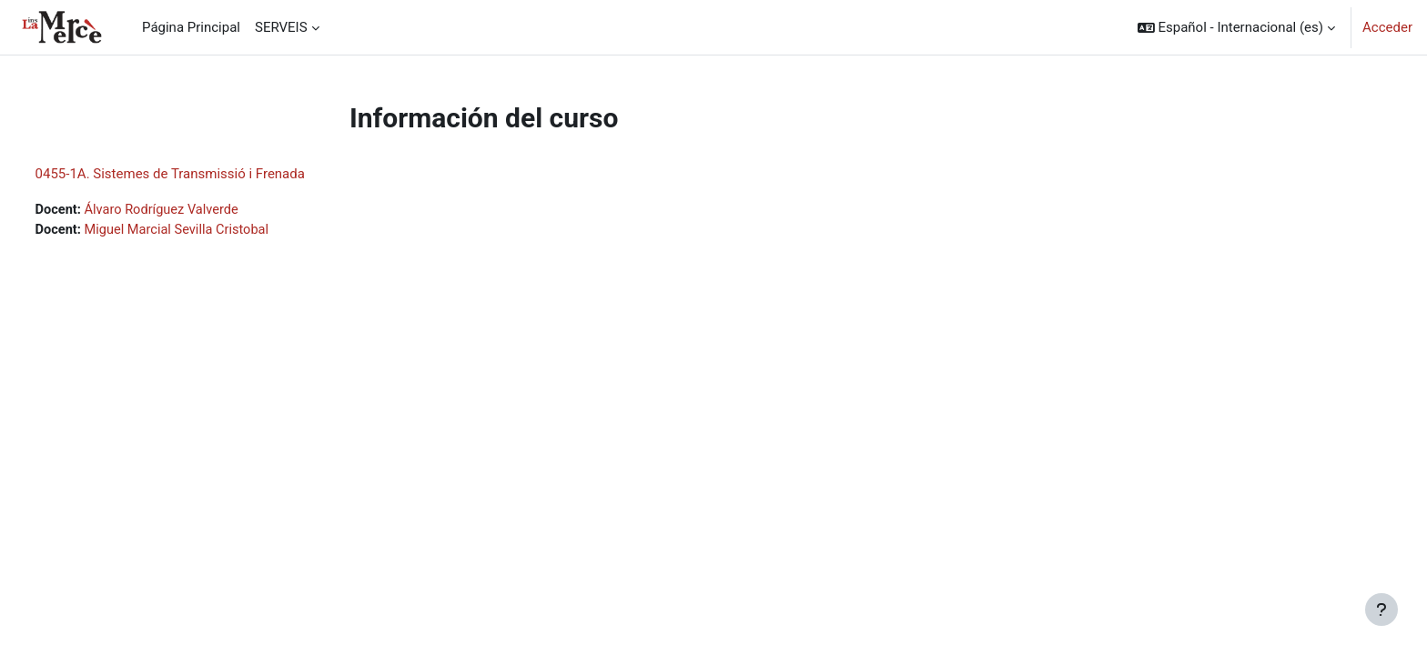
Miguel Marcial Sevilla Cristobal (215, 231)
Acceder (1387, 27)
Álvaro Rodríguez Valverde (199, 210)
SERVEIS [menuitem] (281, 27)
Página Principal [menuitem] (191, 27)
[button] (1236, 27)
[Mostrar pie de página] (1381, 609)
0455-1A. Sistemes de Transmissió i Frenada (204, 174)
